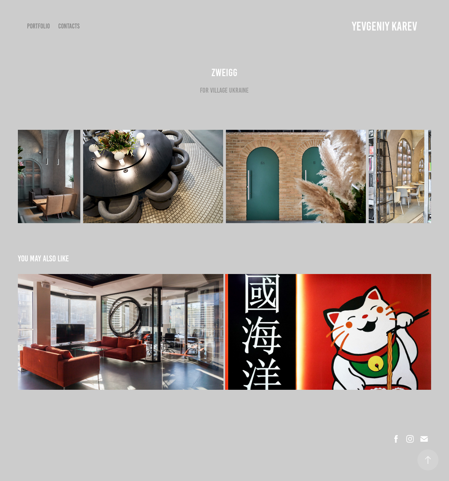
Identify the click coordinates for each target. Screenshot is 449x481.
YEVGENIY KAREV (384, 26)
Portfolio (38, 26)
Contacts (69, 26)
